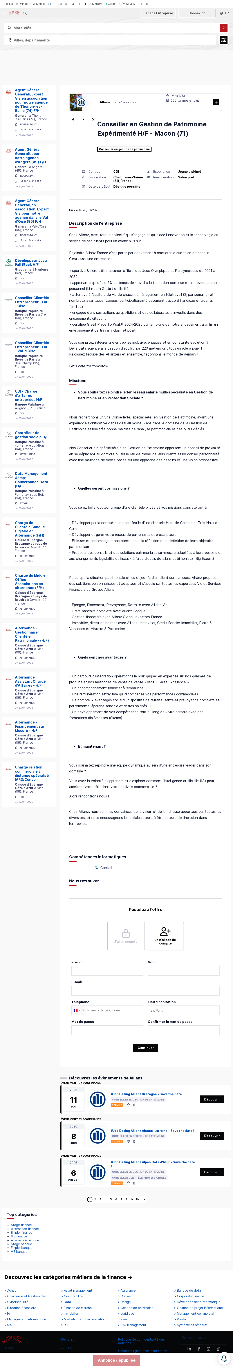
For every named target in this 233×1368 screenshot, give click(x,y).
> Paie (122, 1319)
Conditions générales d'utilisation (142, 1351)
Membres (67, 1339)
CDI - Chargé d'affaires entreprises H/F (28, 395)
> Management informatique (25, 1319)
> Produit (181, 1319)
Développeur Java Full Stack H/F (31, 262)
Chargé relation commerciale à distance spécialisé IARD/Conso (32, 773)
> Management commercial (194, 1313)
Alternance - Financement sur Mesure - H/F (29, 726)
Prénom (78, 962)
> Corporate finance (189, 1296)
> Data (66, 1302)
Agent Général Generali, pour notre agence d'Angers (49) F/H (30, 155)
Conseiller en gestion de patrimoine (124, 149)
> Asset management (76, 1290)
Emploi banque (22, 1248)
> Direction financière (20, 1308)
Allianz (105, 102)
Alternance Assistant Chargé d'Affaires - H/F (30, 681)
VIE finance (19, 1236)
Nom (151, 962)
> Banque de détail (188, 1290)
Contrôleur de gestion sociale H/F (31, 435)
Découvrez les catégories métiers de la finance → (68, 1277)
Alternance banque (25, 1240)
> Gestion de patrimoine (136, 1308)
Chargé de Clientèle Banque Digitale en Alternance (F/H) (30, 529)
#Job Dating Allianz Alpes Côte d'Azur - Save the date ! (153, 1164)
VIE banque (19, 1251)
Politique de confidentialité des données (141, 1341)
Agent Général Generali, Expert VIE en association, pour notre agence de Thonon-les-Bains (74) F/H (31, 100)
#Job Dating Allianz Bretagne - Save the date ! (147, 1094)
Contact (66, 1347)
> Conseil (124, 1296)
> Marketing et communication (83, 1319)
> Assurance (127, 1290)
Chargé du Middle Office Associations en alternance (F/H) (30, 581)
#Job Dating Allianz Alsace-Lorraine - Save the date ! (152, 1131)
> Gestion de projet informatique (198, 1308)
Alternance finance (25, 1229)
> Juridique (126, 1313)
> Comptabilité (72, 1296)
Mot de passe (82, 1021)
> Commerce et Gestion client (26, 1296)
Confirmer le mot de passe (170, 1021)
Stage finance (21, 1225)
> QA (8, 1325)
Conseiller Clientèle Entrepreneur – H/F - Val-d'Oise (32, 347)
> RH (64, 1325)
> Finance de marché (76, 1308)
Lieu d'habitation (162, 1002)
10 (137, 1199)
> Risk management (132, 1325)
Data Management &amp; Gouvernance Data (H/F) (31, 479)
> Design (124, 1302)
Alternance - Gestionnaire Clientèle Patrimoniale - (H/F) (32, 634)
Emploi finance (21, 1232)
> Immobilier (69, 1313)
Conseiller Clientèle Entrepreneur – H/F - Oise (32, 302)
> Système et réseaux (190, 1325)
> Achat (10, 1290)
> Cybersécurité (16, 1302)
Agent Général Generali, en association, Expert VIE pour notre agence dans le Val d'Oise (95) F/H (32, 211)
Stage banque (21, 1244)
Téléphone (80, 1002)
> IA (7, 1313)
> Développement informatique (197, 1302)
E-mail (76, 982)
